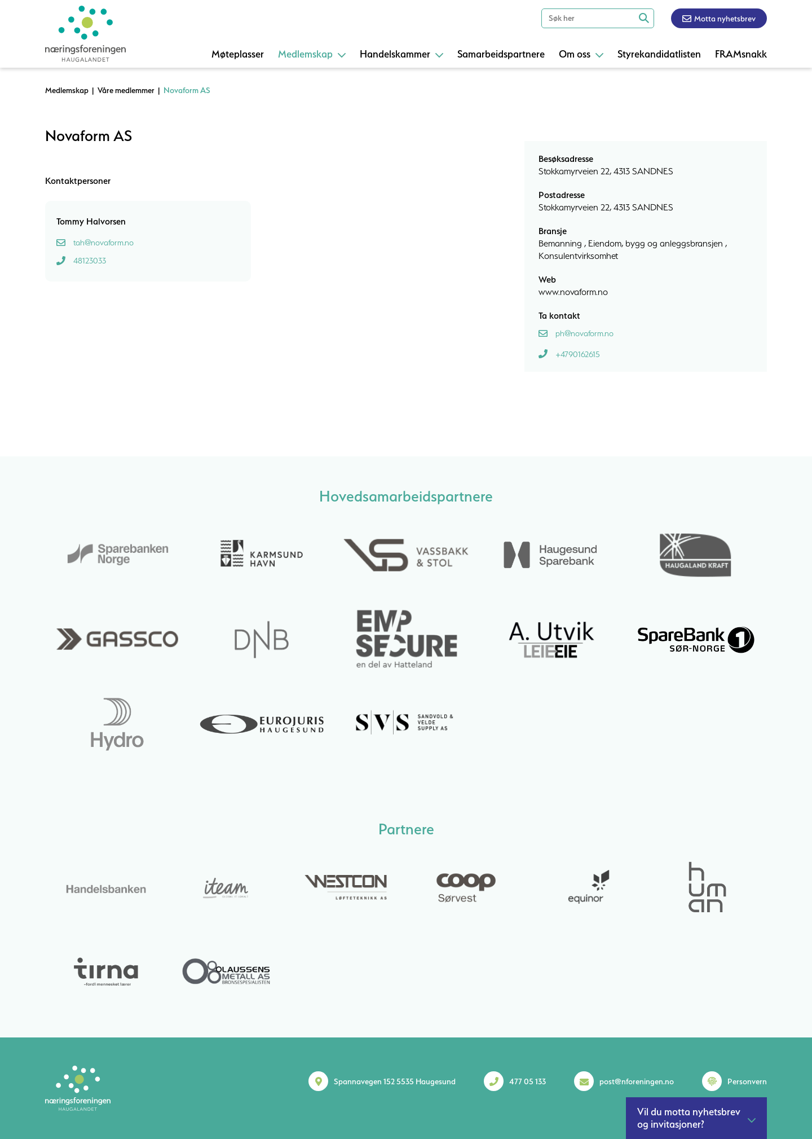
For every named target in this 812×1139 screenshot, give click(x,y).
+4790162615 (577, 354)
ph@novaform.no (584, 333)
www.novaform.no (573, 291)
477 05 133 (527, 1081)
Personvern (747, 1081)
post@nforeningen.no (636, 1081)
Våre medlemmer (126, 90)
